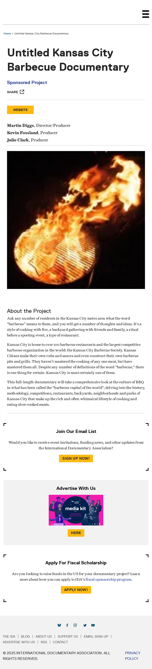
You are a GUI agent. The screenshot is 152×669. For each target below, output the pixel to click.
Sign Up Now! (76, 458)
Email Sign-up (96, 636)
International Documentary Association (11, 12)
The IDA (9, 636)
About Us (44, 636)
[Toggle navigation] (145, 12)
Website (20, 110)
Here (76, 533)
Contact (60, 642)
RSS (44, 642)
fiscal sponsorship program (108, 579)
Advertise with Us (19, 642)
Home (7, 33)
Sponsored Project (27, 82)
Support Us (68, 636)
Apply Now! (76, 590)
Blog (25, 636)
